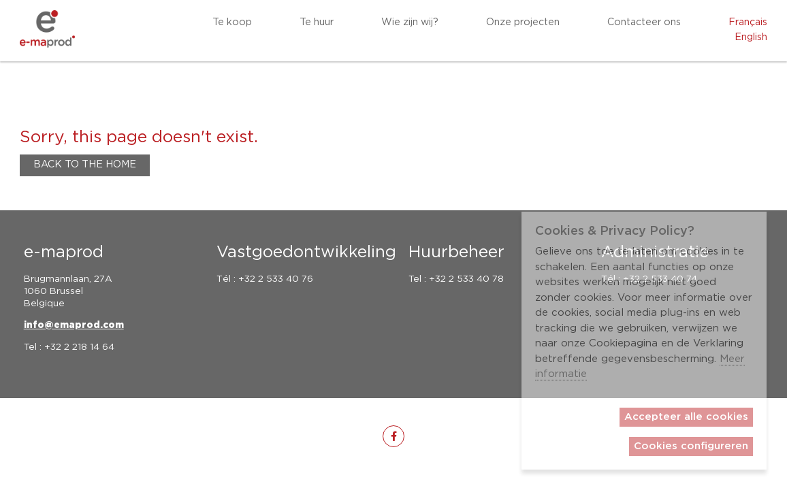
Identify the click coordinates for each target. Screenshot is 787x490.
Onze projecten (523, 22)
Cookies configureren (691, 446)
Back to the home (84, 165)
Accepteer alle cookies (686, 416)
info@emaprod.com (74, 325)
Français (747, 22)
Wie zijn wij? (409, 22)
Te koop (232, 22)
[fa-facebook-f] (393, 436)
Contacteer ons (644, 22)
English (751, 37)
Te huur (317, 22)
